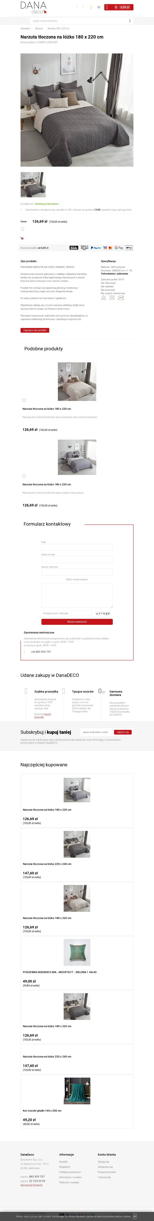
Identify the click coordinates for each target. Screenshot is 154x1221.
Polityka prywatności (70, 1172)
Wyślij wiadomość (77, 621)
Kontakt (63, 1161)
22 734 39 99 (37, 1181)
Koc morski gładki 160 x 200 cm (42, 1110)
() (98, 7)
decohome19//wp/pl (31, 1185)
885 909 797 (41, 651)
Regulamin (64, 1167)
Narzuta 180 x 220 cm (58, 28)
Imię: (43, 542)
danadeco (26, 28)
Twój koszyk (104, 1177)
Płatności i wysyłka (69, 1182)
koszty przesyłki (42, 716)
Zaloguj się (103, 1161)
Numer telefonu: (49, 567)
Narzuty (39, 28)
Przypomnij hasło (107, 1172)
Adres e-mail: (48, 554)
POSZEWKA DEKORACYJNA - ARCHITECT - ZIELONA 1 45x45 (60, 972)
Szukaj (129, 21)
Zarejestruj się (105, 1167)
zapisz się (123, 732)
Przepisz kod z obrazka (55, 613)
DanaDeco (34, 7)
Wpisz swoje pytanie (77, 579)
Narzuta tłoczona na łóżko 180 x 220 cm (47, 408)
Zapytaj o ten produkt (34, 330)
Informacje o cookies (70, 1177)
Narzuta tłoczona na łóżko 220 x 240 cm (47, 864)
